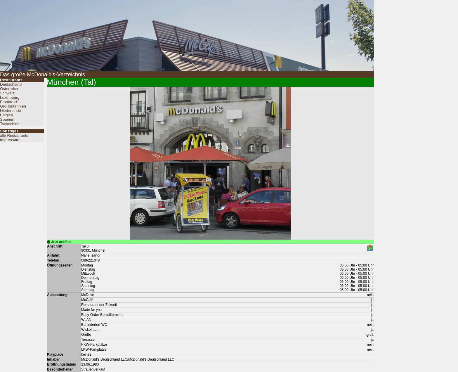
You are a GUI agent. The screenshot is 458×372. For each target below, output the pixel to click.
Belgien (6, 115)
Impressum (9, 140)
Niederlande (10, 110)
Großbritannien (13, 106)
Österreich (9, 88)
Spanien (7, 119)
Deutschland (11, 84)
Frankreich (9, 102)
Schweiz (7, 93)
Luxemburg (10, 97)
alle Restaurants (14, 135)
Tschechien (10, 124)
